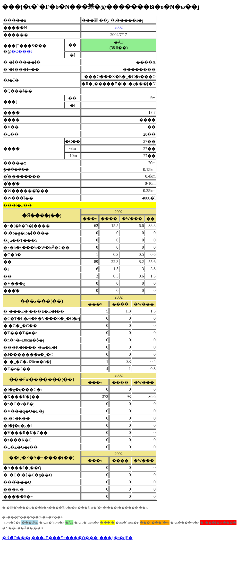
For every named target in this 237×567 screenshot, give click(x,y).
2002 (118, 27)
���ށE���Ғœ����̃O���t (64, 538)
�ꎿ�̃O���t (16, 538)
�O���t (21, 51)
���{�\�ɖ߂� (115, 538)
